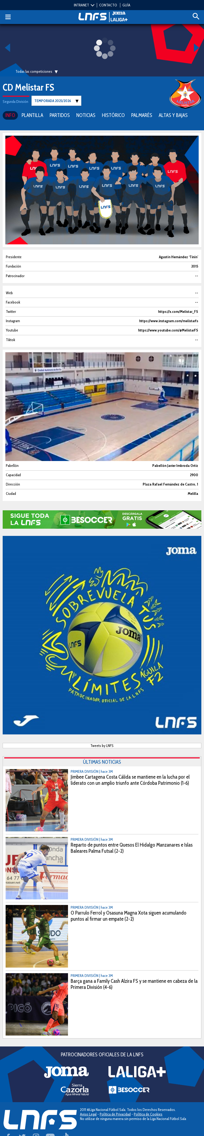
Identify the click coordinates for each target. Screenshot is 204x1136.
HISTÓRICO (113, 115)
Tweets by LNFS (102, 745)
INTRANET (81, 5)
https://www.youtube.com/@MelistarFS (168, 330)
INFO (10, 115)
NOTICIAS (85, 115)
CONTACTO (108, 5)
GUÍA (126, 5)
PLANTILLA (32, 115)
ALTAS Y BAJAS (173, 115)
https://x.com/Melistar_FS (178, 311)
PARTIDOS (60, 115)
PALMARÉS (141, 115)
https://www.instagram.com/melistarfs (168, 321)
